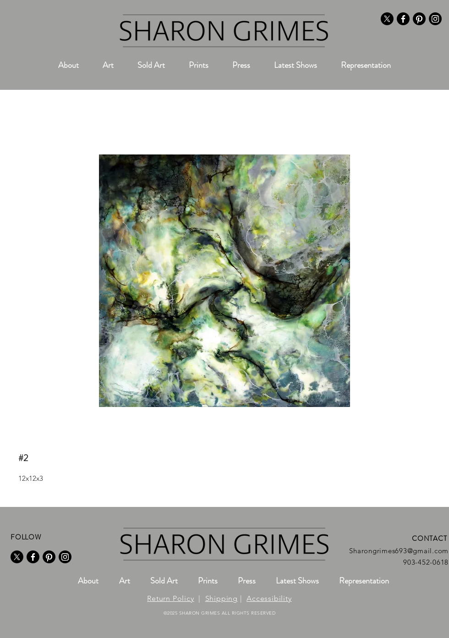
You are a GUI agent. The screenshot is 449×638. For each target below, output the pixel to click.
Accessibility (268, 598)
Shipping (221, 598)
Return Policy (170, 598)
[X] (387, 18)
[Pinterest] (419, 18)
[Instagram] (435, 18)
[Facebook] (403, 18)
